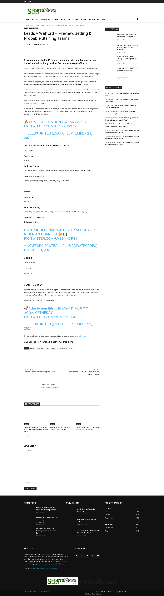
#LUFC (80, 308)
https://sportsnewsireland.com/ (50, 387)
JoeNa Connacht (34, 44)
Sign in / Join (27, 1)
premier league (62, 348)
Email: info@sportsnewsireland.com (44, 569)
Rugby (83, 19)
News (104, 19)
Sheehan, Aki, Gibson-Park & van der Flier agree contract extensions (128, 47)
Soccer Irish (73, 19)
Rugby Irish (45, 19)
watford (71, 348)
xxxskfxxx (108, 118)
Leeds (32, 348)
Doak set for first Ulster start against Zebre (39, 372)
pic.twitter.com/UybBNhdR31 (50, 238)
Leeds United (40, 348)
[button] (137, 20)
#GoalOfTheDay (38, 313)
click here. (82, 336)
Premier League (39, 25)
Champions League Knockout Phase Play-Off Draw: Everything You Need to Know (36, 429)
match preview (50, 348)
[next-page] (28, 436)
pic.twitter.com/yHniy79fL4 (49, 317)
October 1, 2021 (38, 250)
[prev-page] (25, 436)
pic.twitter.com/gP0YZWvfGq (51, 126)
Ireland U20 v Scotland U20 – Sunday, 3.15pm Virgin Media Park (127, 59)
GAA (27, 19)
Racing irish (94, 19)
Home (26, 25)
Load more (122, 79)
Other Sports (59, 19)
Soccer (35, 19)
